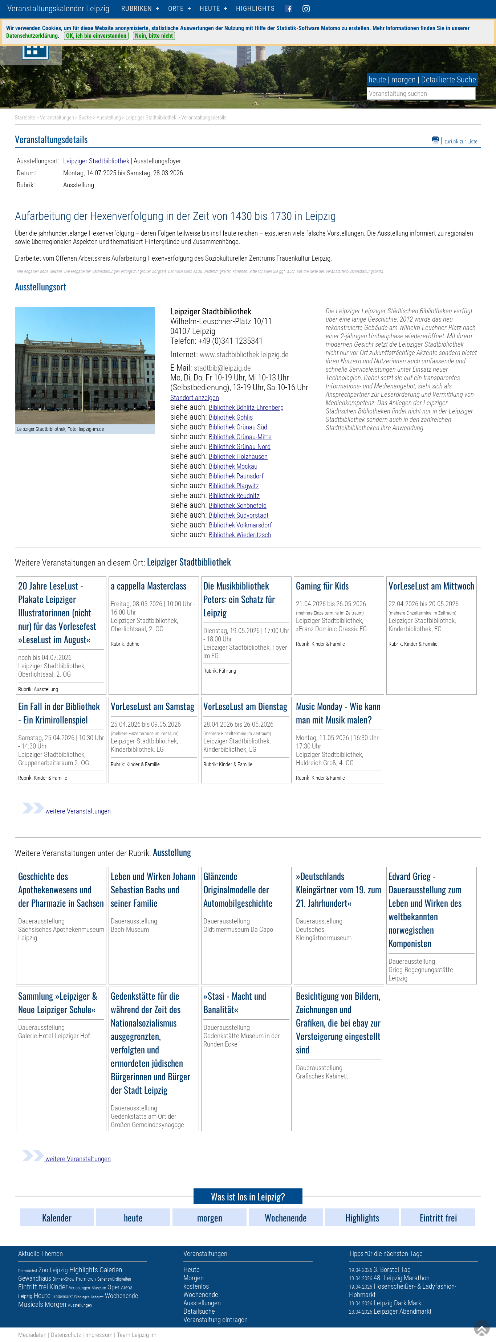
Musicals (30, 1304)
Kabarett (97, 1297)
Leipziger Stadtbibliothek (151, 117)
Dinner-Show (63, 1279)
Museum (99, 1287)
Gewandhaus (34, 1278)
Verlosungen (79, 1287)
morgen (403, 79)
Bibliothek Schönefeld (238, 505)
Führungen (82, 1297)
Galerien (110, 1269)
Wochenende (121, 1296)
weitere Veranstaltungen (66, 811)
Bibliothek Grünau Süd (238, 427)
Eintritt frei (33, 1286)
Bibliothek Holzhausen (238, 456)
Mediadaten (32, 1334)
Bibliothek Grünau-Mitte (240, 437)
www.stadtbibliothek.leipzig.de (244, 354)
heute (377, 79)
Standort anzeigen (194, 397)
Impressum (99, 1334)
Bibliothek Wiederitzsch (240, 535)
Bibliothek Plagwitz (234, 486)
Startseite (25, 117)
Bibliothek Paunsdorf (236, 476)
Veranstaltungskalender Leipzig (58, 8)
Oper (113, 1287)
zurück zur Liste (460, 141)
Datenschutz (66, 1334)
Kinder (58, 1286)
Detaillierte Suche (448, 79)
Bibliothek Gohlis (231, 417)
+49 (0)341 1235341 (230, 341)
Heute (42, 1295)
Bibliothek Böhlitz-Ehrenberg (246, 407)
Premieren (86, 1279)
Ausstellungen (80, 1305)
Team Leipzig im (136, 1334)
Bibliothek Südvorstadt (239, 515)
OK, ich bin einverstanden (96, 35)
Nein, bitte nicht (154, 35)
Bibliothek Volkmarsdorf (240, 525)
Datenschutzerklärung (32, 35)
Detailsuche (199, 1311)
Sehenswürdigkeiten (114, 1279)
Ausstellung (109, 117)
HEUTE (210, 8)
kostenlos (196, 1286)
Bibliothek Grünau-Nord (240, 446)
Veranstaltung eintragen (215, 1320)
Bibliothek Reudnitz (234, 495)
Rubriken (136, 8)
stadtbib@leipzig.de (222, 367)
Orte (176, 8)
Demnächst (27, 1270)
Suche (85, 117)
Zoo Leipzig (53, 1270)
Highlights (255, 8)
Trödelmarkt (62, 1296)
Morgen (55, 1304)
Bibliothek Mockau (233, 466)
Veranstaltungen (57, 117)
